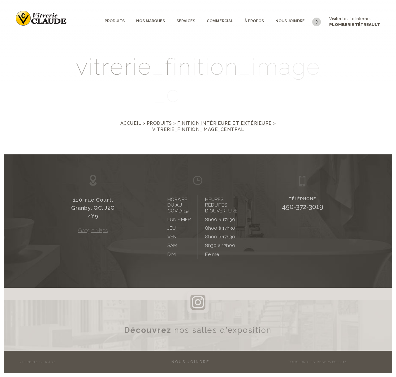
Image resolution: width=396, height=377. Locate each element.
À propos (254, 21)
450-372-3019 (302, 207)
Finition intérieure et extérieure (224, 123)
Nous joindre (290, 21)
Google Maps (93, 230)
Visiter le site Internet (346, 21)
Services (185, 21)
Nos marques (150, 21)
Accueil (130, 123)
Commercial (220, 21)
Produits (115, 21)
